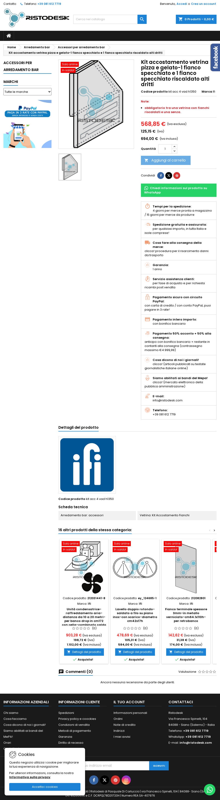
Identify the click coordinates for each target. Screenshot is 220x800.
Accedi (182, 4)
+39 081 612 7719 (49, 4)
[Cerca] (110, 19)
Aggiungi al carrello (165, 160)
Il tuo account (129, 702)
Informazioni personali (130, 713)
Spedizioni (66, 713)
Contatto (9, 4)
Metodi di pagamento (74, 731)
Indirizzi (119, 731)
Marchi (10, 81)
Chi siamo (10, 713)
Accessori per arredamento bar (21, 66)
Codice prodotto (154, 92)
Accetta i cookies (45, 787)
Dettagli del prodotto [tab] (78, 427)
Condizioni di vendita (74, 725)
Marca (207, 92)
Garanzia (65, 737)
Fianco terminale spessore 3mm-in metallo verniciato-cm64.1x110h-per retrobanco (186, 615)
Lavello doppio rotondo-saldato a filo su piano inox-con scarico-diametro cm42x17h (135, 615)
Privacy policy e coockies (77, 719)
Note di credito (125, 725)
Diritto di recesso (70, 742)
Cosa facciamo (15, 719)
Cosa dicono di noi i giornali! (24, 725)
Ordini (118, 719)
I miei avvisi (122, 737)
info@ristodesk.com (196, 742)
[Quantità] (165, 148)
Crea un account (203, 4)
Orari (7, 742)
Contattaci (181, 702)
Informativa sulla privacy (29, 777)
